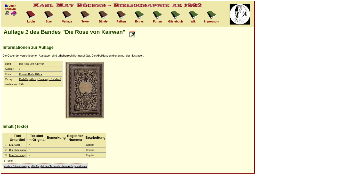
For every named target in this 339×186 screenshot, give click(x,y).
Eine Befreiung (17, 155)
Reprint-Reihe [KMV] (31, 74)
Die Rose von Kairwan (31, 63)
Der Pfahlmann (17, 150)
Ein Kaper (14, 144)
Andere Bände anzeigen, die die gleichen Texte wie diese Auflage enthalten (45, 166)
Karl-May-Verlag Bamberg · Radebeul (40, 79)
